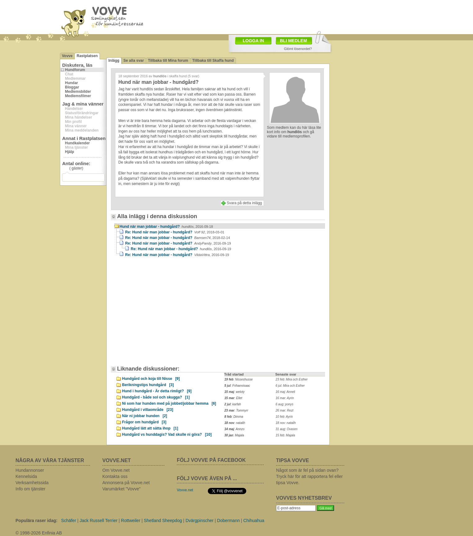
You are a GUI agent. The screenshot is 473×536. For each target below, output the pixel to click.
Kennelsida (26, 476)
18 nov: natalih (286, 423)
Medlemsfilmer (78, 96)
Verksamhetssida (32, 482)
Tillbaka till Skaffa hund (213, 60)
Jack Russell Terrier (99, 520)
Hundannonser (30, 470)
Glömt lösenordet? (298, 49)
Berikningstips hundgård (148, 385)
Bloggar (72, 87)
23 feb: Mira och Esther (292, 379)
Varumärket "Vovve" (121, 488)
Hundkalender (77, 143)
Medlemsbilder (78, 91)
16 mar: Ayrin (285, 398)
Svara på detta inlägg (244, 203)
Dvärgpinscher (199, 520)
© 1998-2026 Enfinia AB (39, 532)
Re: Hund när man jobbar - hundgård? (175, 232)
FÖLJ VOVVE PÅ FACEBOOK (211, 460)
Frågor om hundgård (144, 422)
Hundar (71, 83)
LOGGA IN (253, 40)
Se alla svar (133, 60)
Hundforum (75, 70)
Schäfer (68, 520)
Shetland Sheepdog (163, 520)
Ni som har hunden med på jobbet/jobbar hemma (169, 403)
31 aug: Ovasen (287, 429)
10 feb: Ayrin (284, 416)
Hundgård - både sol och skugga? (156, 397)
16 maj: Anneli (285, 392)
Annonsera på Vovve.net (126, 482)
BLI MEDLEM (293, 40)
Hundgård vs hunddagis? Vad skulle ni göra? (167, 434)
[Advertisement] (273, 16)
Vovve (67, 56)
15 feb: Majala (285, 435)
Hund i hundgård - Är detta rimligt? (157, 391)
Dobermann (228, 520)
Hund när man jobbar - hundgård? (166, 226)
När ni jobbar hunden (144, 416)
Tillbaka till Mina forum (168, 60)
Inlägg (114, 60)
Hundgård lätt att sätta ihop (150, 428)
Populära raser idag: (36, 520)
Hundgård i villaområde (147, 410)
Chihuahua (253, 520)
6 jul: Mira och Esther (290, 385)
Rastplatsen (87, 56)
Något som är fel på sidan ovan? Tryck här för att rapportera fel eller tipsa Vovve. (309, 476)
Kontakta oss (114, 476)
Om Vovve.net (116, 470)
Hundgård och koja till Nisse (151, 378)
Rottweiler (130, 520)
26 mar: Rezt (284, 410)
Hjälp (69, 152)
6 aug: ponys (284, 404)
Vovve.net (185, 490)
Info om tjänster (31, 488)
